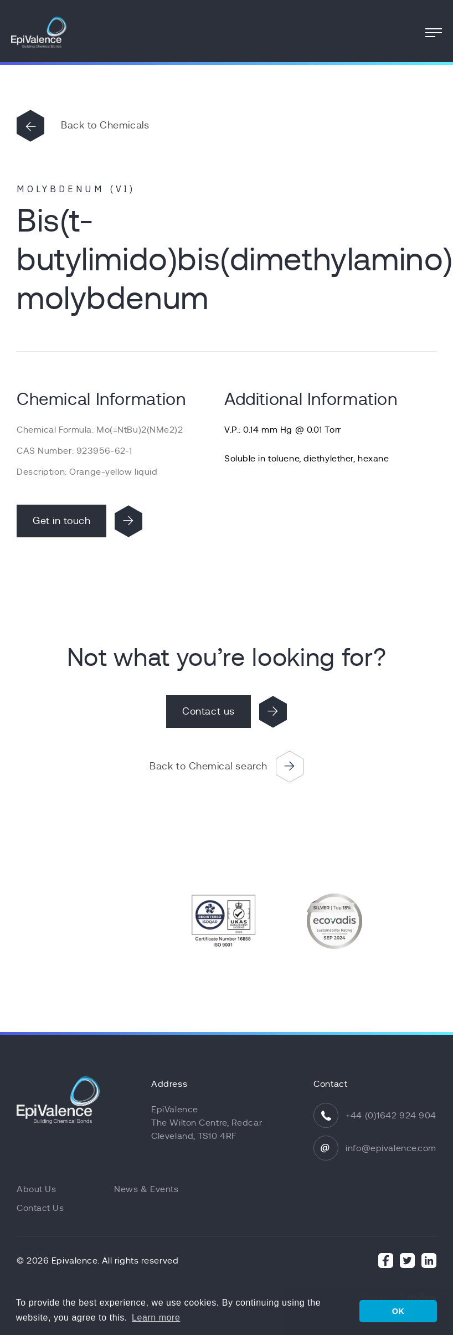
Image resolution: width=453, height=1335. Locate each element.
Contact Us (40, 1208)
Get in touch (61, 520)
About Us (36, 1189)
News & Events (146, 1189)
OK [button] (398, 1311)
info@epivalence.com (391, 1148)
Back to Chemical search (208, 766)
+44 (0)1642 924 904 (391, 1116)
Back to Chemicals (105, 125)
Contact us (208, 711)
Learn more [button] (156, 1317)
